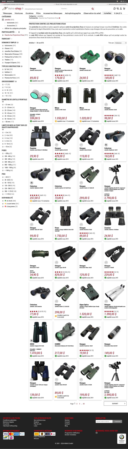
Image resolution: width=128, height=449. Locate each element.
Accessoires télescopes (52, 13)
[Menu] (125, 435)
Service (67, 420)
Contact (67, 424)
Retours (36, 438)
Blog (66, 426)
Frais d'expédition (39, 437)
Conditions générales (9, 420)
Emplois (36, 422)
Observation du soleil (92, 13)
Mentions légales (8, 422)
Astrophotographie (73, 13)
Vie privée (6, 424)
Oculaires (29, 13)
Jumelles (107, 13)
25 (84, 404)
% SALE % (118, 13)
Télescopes (7, 13)
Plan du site (37, 424)
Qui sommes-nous (39, 420)
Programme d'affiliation (72, 433)
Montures (19, 13)
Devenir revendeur (70, 435)
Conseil (67, 422)
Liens (35, 426)
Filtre (38, 13)
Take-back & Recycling (10, 426)
